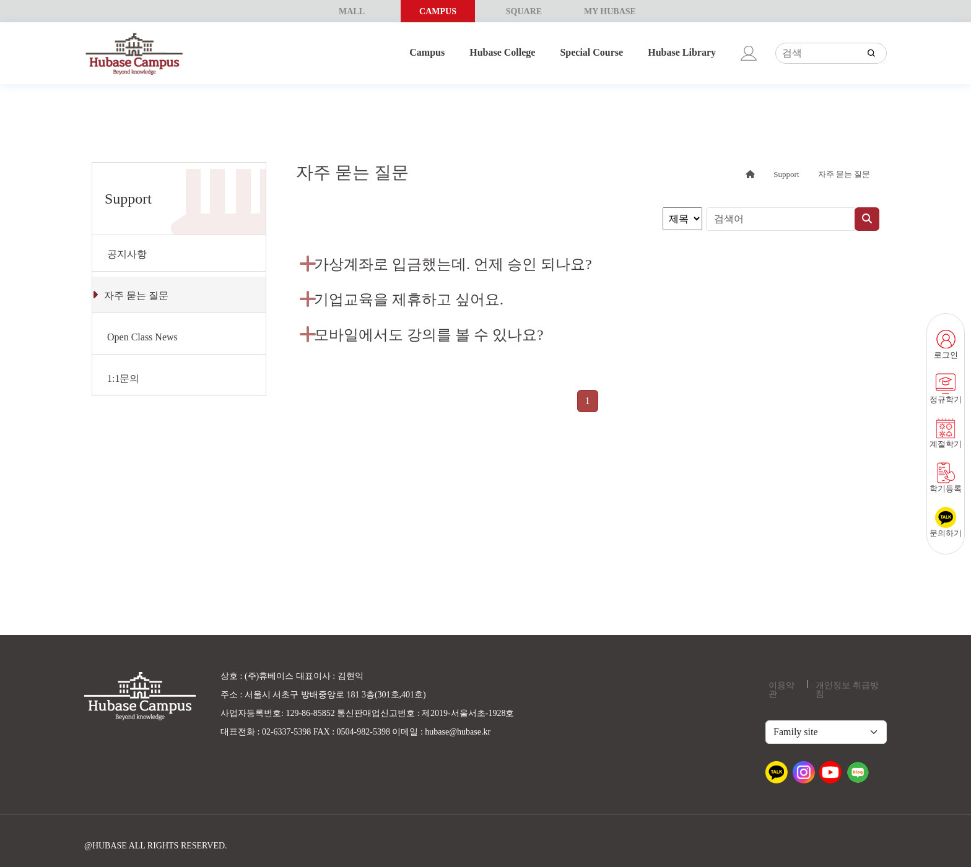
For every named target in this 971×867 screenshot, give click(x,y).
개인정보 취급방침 (847, 690)
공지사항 (127, 254)
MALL (352, 11)
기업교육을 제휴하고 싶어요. (408, 299)
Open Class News (142, 337)
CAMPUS (437, 11)
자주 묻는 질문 (136, 295)
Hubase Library (682, 52)
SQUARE (524, 11)
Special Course (591, 52)
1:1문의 (123, 378)
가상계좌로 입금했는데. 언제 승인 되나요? (453, 264)
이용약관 (782, 690)
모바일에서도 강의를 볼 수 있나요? (429, 335)
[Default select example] (826, 732)
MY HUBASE (610, 11)
